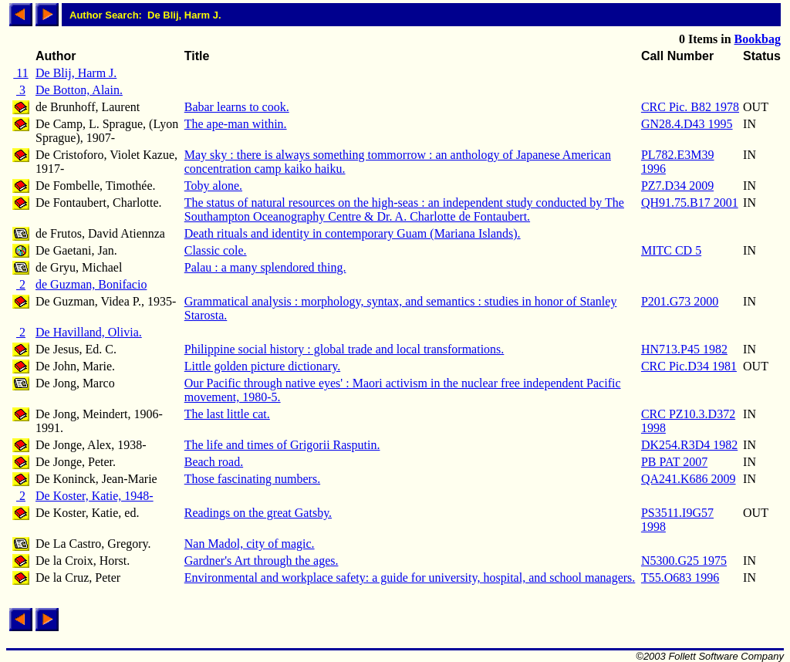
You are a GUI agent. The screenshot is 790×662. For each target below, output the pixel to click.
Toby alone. (213, 185)
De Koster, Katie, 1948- (94, 495)
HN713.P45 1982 (684, 349)
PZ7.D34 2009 (677, 185)
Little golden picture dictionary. (262, 366)
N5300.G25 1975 (684, 560)
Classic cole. (215, 250)
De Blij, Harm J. (75, 72)
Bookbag (757, 39)
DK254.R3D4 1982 (689, 444)
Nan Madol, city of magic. (249, 543)
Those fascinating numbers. (252, 478)
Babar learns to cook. (236, 106)
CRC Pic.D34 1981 (689, 366)
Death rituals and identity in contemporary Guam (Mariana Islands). (352, 233)
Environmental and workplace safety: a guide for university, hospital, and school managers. (410, 577)
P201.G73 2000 (679, 301)
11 (20, 72)
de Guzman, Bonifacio (91, 284)
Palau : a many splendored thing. (265, 267)
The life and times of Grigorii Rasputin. (282, 444)
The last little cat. (227, 414)
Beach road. (213, 461)
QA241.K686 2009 (688, 478)
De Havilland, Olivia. (88, 332)
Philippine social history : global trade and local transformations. (344, 349)
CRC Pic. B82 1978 (690, 106)
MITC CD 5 (671, 250)
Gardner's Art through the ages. (261, 560)
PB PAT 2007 (674, 461)
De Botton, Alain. (79, 89)
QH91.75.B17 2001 (689, 202)
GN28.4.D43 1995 (687, 123)
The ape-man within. (235, 123)
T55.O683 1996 (680, 577)
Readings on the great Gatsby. (258, 512)
